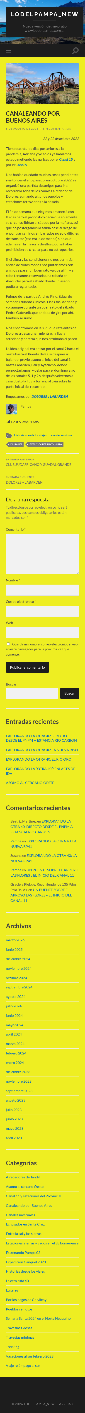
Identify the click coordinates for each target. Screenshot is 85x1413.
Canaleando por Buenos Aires (29, 1205)
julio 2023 (14, 1109)
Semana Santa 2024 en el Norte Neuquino (38, 1318)
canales (16, 444)
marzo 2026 (15, 940)
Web (9, 623)
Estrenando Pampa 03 (23, 1252)
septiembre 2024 (19, 987)
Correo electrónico (21, 601)
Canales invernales (20, 1215)
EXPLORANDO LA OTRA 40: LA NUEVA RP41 (42, 750)
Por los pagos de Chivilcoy (26, 1299)
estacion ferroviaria (45, 444)
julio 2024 (14, 1006)
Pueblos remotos (19, 1309)
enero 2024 (15, 1062)
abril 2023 (14, 1138)
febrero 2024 (16, 1053)
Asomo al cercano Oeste (25, 1186)
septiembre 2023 (19, 1090)
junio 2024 (14, 1015)
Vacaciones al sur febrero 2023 (29, 1356)
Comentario (16, 529)
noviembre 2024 (19, 968)
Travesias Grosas (19, 1328)
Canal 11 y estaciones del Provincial (33, 1196)
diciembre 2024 (18, 959)
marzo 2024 (15, 1043)
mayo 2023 (14, 1128)
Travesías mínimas (60, 435)
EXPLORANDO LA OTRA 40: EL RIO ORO (38, 759)
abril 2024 (14, 1034)
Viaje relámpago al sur (23, 1365)
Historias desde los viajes (30, 435)
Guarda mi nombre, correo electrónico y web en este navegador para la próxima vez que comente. (42, 649)
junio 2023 (14, 1119)
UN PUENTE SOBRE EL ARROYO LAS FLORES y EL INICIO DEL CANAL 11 (41, 895)
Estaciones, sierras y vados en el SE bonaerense (42, 1243)
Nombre (13, 580)
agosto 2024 (15, 996)
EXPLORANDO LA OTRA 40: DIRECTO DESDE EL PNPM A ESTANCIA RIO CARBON (41, 738)
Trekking (12, 1346)
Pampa (15, 841)
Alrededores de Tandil (23, 1177)
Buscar (11, 684)
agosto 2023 (15, 1100)
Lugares (12, 1290)
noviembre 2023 (19, 1081)
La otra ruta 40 (17, 1280)
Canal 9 (21, 164)
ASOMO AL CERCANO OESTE (30, 782)
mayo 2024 (14, 1025)
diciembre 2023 (18, 1072)
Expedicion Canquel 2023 (26, 1262)
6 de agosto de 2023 (22, 128)
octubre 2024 (16, 978)
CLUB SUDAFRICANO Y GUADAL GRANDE (42, 462)
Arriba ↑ (66, 1404)
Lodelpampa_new (44, 14)
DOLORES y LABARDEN (50, 396)
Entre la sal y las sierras (23, 1233)
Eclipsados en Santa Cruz (25, 1224)
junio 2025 (14, 949)
